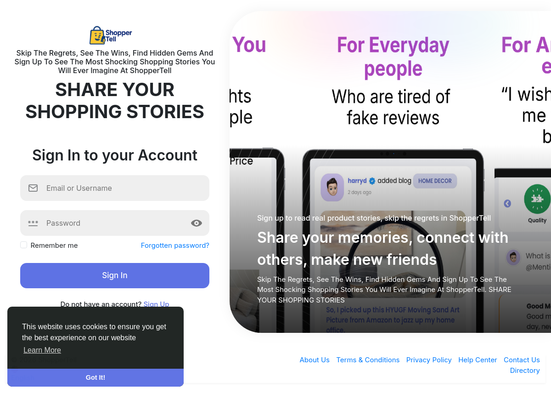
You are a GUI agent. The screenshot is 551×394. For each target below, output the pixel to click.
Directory (525, 370)
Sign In (114, 275)
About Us (315, 359)
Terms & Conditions (368, 359)
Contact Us (522, 359)
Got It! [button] (95, 377)
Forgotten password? (175, 245)
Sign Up (156, 304)
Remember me (54, 245)
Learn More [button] (42, 350)
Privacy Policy (430, 359)
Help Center (478, 359)
